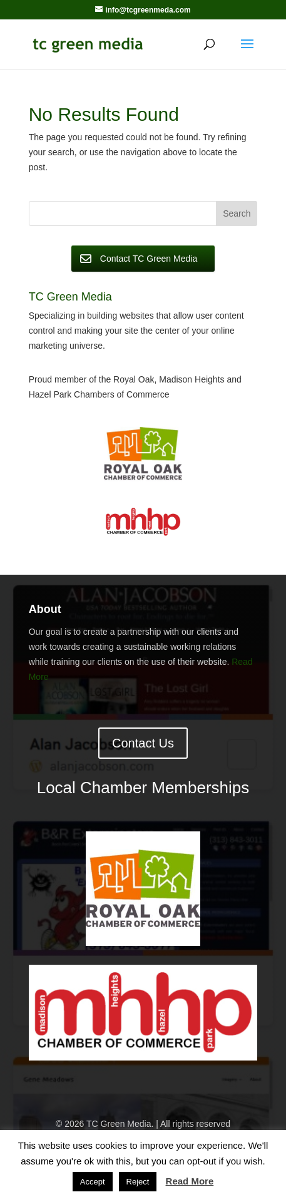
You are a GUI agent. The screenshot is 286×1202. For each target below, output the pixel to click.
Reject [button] (138, 1181)
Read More (190, 1181)
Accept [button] (92, 1181)
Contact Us (143, 743)
